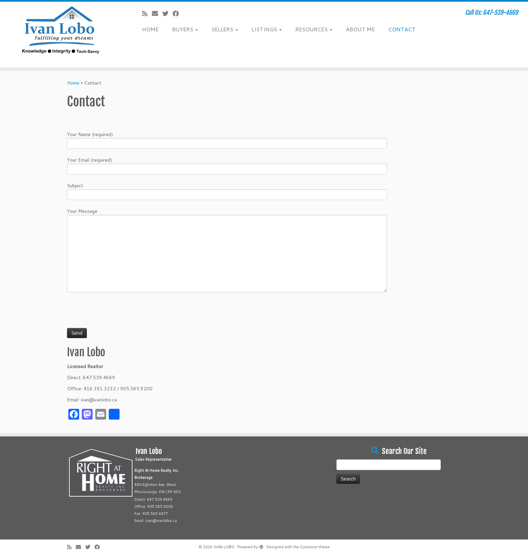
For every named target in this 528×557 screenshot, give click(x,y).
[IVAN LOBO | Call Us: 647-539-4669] (61, 34)
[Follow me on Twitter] (167, 13)
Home (73, 82)
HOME (150, 29)
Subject (227, 190)
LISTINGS (267, 29)
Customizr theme (315, 547)
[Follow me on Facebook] (178, 13)
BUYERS (185, 29)
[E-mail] (157, 13)
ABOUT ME (360, 29)
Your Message (227, 233)
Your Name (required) (227, 139)
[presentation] (118, 313)
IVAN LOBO (223, 547)
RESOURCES (313, 29)
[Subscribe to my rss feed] (147, 13)
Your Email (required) (227, 165)
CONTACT (402, 29)
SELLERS (224, 29)
